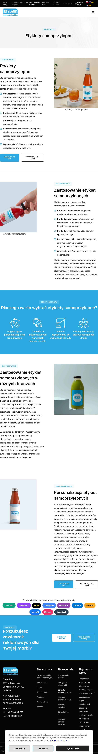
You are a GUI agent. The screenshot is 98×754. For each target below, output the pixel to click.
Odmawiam (19, 748)
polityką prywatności (59, 740)
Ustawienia (43, 748)
